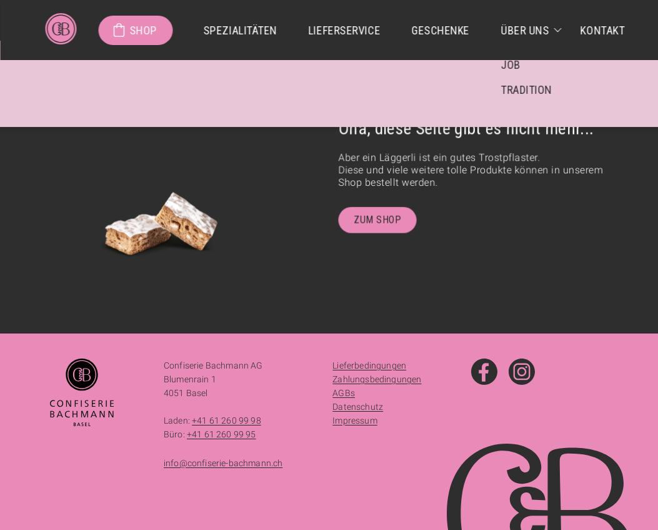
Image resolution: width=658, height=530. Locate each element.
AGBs (343, 393)
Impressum (354, 420)
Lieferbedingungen (369, 365)
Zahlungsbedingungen (376, 379)
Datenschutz (357, 407)
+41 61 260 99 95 (221, 434)
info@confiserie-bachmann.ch (223, 463)
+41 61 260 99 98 (226, 420)
